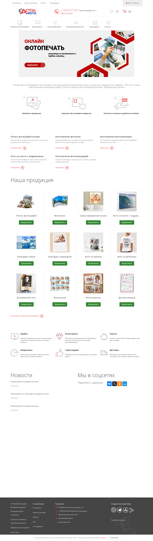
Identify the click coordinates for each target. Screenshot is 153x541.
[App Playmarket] (131, 510)
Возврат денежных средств (20, 528)
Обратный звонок (67, 13)
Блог (34, 522)
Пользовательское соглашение (17, 513)
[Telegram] (116, 11)
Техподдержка (54, 3)
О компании (37, 508)
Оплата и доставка (30, 3)
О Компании (16, 3)
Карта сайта (15, 532)
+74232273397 (70, 10)
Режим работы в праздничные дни (25, 434)
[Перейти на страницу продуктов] (32, 103)
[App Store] (126, 510)
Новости (43, 3)
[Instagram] (111, 11)
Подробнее (103, 538)
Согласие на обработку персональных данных (18, 521)
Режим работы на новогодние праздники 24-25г (30, 446)
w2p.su (122, 520)
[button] (11, 54)
